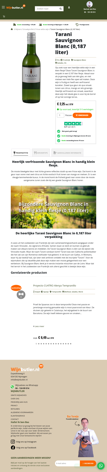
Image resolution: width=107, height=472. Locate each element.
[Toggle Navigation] (3, 7)
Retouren (15, 409)
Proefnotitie (22, 153)
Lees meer (39, 326)
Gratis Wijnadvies (19, 395)
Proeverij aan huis (19, 402)
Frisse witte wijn (42, 29)
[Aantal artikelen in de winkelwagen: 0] (3, 16)
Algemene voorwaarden (22, 412)
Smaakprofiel (28, 29)
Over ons (15, 398)
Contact (15, 419)
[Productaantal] (60, 115)
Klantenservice (18, 416)
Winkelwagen (83, 115)
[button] (36, 343)
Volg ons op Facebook (23, 447)
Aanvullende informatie (69, 153)
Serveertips (42, 153)
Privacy (14, 405)
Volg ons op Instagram (23, 441)
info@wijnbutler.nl (19, 379)
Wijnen (18, 29)
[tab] (20, 153)
